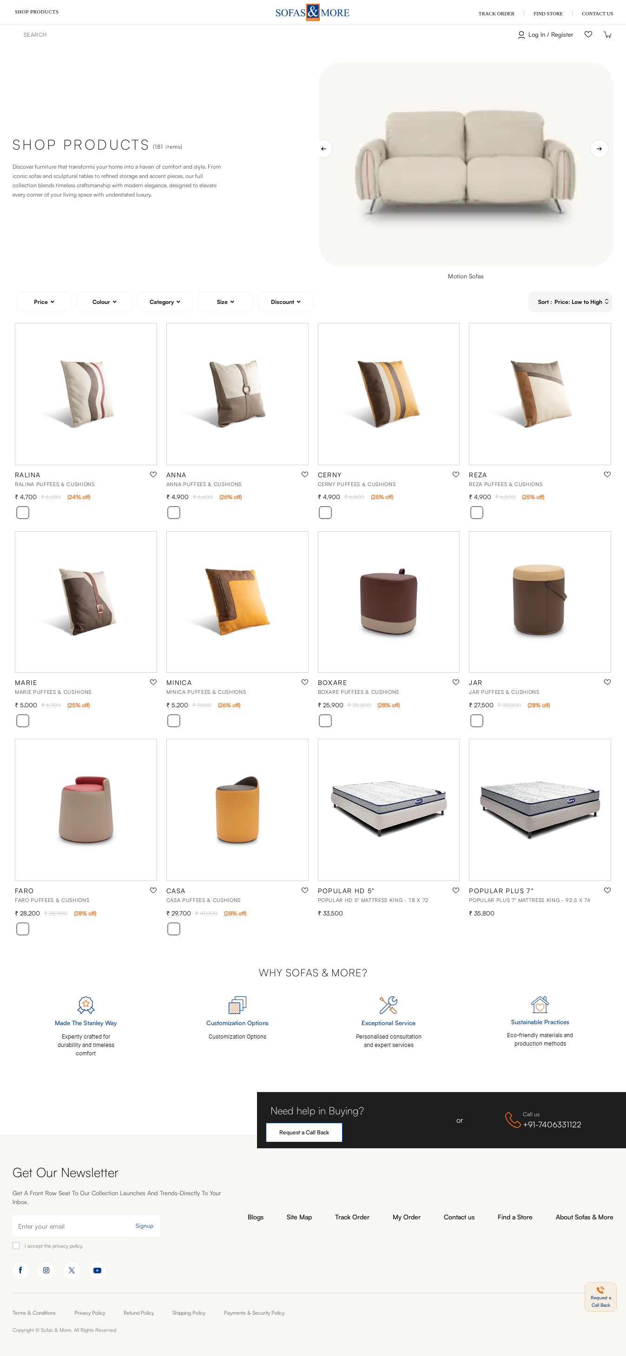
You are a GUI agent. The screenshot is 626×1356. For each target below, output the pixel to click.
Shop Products (37, 11)
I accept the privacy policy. (54, 1246)
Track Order (352, 1217)
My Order (407, 1217)
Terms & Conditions (34, 1313)
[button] (601, 1297)
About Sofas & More (584, 1217)
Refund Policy (139, 1313)
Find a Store (515, 1217)
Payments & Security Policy (254, 1313)
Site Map (299, 1217)
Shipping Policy (188, 1313)
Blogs (256, 1217)
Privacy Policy (89, 1313)
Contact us (459, 1217)
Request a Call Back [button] (304, 1132)
